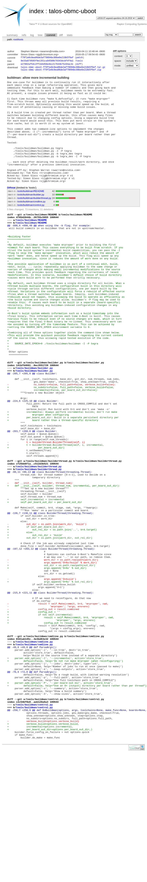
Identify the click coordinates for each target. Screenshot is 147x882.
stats (69, 35)
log (32, 35)
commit (51, 35)
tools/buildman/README (30, 213)
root (15, 39)
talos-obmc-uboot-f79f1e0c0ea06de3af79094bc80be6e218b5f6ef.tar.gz (63, 68)
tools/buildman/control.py (30, 227)
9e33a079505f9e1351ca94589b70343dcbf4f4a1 (47, 61)
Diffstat (11, 210)
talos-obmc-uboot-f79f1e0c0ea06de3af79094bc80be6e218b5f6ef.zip (61, 71)
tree (40, 35)
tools (20, 39)
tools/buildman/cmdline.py (31, 223)
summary (12, 35)
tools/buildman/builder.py (30, 217)
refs (24, 35)
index (36, 11)
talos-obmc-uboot (72, 11)
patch (79, 57)
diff (61, 35)
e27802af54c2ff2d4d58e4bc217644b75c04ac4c (47, 65)
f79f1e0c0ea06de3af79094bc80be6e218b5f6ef (47, 57)
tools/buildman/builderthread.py (34, 220)
